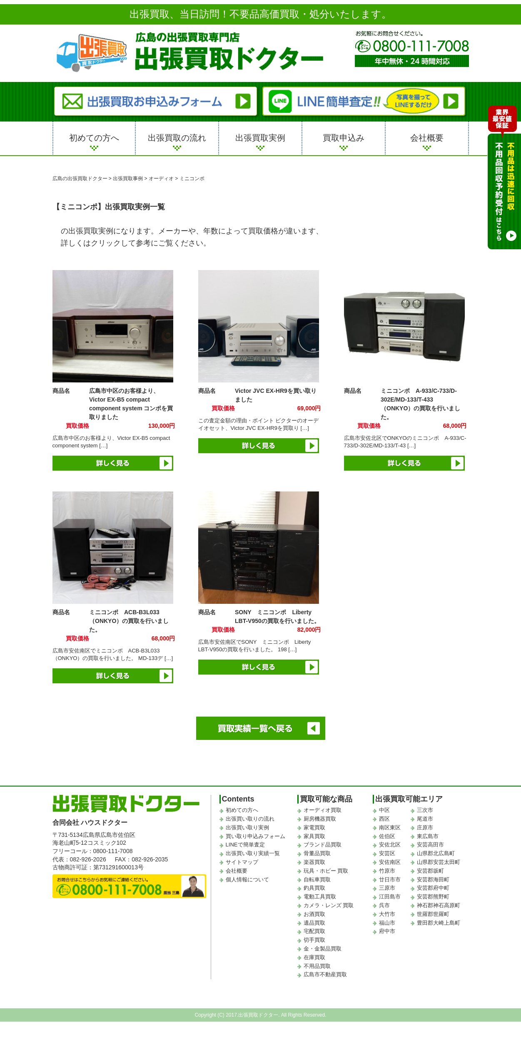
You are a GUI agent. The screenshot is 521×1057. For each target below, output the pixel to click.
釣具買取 (314, 888)
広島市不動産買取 (325, 974)
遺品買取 (314, 923)
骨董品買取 (317, 853)
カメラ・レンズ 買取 (329, 905)
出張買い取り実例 (247, 827)
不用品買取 (317, 966)
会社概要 (427, 137)
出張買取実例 (260, 137)
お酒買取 (314, 914)
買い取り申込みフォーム (255, 836)
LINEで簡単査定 (245, 844)
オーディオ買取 (323, 810)
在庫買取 (314, 957)
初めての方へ (94, 137)
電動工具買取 (320, 896)
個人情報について (247, 879)
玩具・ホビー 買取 (326, 871)
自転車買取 (317, 879)
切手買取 (314, 940)
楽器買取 (314, 862)
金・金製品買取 (323, 948)
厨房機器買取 (320, 819)
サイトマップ (242, 862)
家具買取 (314, 836)
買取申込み (343, 137)
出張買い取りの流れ (250, 819)
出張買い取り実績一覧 (253, 853)
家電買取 (314, 827)
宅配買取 (314, 931)
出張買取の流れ (177, 137)
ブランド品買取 (323, 844)
